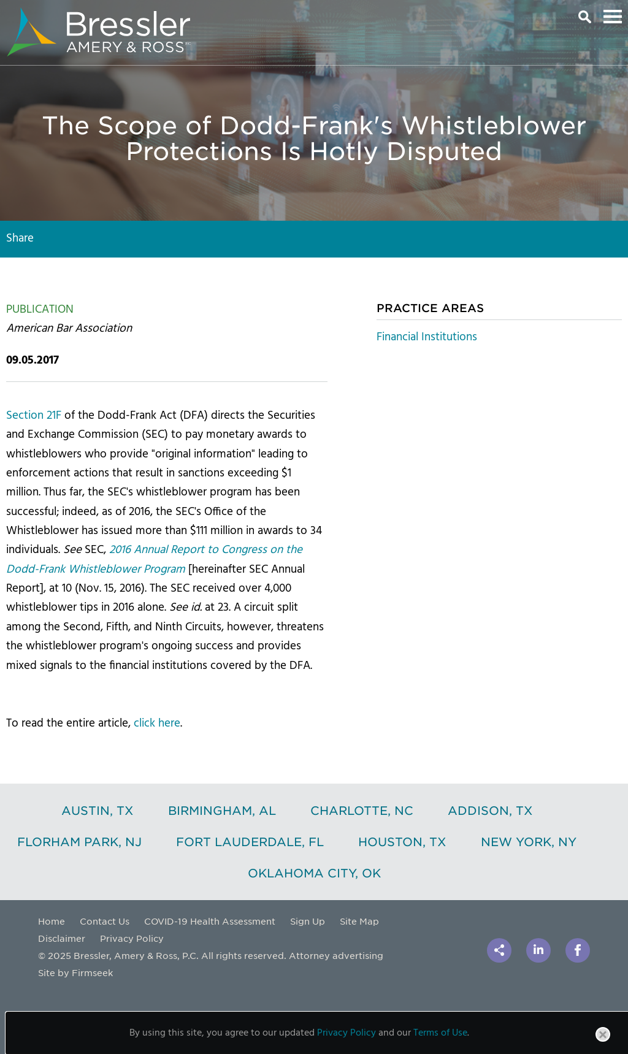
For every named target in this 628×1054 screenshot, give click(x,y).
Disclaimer (61, 938)
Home (51, 920)
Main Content (271, 15)
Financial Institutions (427, 337)
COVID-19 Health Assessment (209, 920)
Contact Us (104, 920)
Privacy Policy (132, 938)
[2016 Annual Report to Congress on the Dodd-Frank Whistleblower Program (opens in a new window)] (154, 559)
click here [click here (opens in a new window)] (157, 723)
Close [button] (603, 1041)
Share (20, 238)
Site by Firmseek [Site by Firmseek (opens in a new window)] (75, 972)
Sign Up (307, 920)
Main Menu (612, 16)
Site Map (359, 920)
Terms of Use (440, 1033)
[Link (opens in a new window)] (538, 950)
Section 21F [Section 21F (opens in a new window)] (33, 416)
